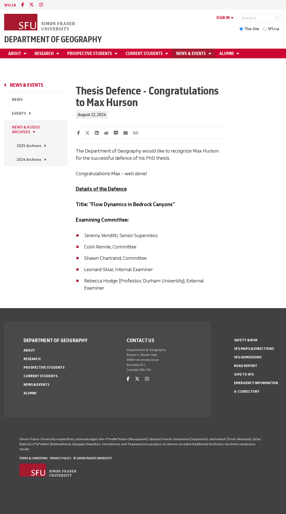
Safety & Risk (246, 340)
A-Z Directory (246, 391)
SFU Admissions (247, 357)
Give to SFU (244, 374)
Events (19, 113)
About (15, 53)
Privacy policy (60, 458)
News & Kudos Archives (26, 129)
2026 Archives (29, 159)
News (17, 99)
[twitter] (31, 4)
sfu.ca (10, 5)
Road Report (245, 365)
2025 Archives (29, 145)
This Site (252, 29)
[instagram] (41, 4)
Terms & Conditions (33, 458)
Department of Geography (53, 39)
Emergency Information (256, 383)
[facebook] (22, 4)
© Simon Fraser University (92, 458)
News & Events (191, 53)
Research (44, 53)
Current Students (144, 53)
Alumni (227, 53)
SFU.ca (273, 29)
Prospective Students (90, 53)
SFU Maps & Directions (254, 348)
